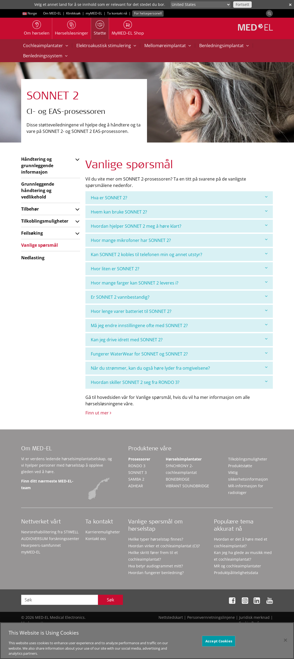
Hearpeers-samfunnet (41, 545)
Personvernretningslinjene (211, 617)
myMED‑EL (94, 13)
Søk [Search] (110, 600)
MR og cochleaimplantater (237, 565)
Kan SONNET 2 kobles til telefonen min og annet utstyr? (179, 254)
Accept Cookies (218, 642)
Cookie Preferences (256, 623)
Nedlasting (32, 258)
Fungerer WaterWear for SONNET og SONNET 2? (179, 354)
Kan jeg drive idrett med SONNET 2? (179, 339)
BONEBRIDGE (178, 479)
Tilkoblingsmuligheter (44, 221)
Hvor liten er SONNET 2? (179, 268)
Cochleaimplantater (45, 45)
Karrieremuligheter (102, 531)
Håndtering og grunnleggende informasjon (37, 165)
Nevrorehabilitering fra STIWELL (49, 531)
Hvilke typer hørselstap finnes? (155, 539)
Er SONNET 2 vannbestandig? (179, 297)
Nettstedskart (171, 617)
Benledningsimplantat (224, 45)
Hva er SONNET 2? (179, 197)
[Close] (285, 642)
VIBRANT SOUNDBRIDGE (187, 485)
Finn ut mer (98, 413)
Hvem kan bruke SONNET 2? (179, 212)
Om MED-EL (52, 13)
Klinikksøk (73, 13)
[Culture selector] (201, 4)
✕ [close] (290, 4)
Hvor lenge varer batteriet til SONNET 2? (179, 311)
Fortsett (242, 4)
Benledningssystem (45, 56)
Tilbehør (30, 209)
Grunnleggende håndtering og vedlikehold (37, 190)
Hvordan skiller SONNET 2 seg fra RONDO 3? (179, 382)
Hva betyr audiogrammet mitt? (155, 565)
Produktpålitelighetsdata (236, 572)
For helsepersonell (148, 13)
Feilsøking (32, 233)
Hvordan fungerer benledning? (156, 572)
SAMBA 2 (136, 479)
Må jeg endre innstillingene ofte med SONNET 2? (179, 325)
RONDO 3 (136, 465)
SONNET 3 (137, 472)
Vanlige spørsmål (39, 245)
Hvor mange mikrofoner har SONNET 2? (179, 240)
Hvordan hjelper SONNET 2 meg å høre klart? (179, 226)
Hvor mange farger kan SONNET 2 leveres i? (179, 283)
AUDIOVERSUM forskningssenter (50, 538)
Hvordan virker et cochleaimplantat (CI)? (164, 545)
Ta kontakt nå (117, 13)
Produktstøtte (240, 465)
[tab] (179, 197)
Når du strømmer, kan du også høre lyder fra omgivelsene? (179, 368)
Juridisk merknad (254, 617)
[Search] (269, 13)
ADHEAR (135, 485)
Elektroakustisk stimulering (106, 45)
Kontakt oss (95, 538)
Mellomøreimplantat (167, 45)
